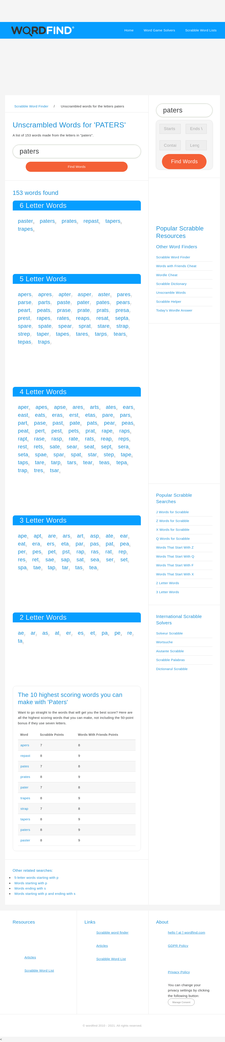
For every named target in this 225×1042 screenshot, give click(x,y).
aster (104, 294)
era (36, 544)
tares (82, 334)
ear (124, 536)
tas (79, 567)
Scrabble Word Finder (173, 257)
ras (95, 552)
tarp (56, 462)
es (80, 633)
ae (21, 633)
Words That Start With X (175, 574)
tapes (62, 334)
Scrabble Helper (168, 301)
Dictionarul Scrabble (172, 669)
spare (25, 326)
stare (104, 326)
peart (24, 310)
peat (23, 431)
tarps (101, 334)
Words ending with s (30, 888)
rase (39, 439)
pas (94, 544)
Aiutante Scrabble (170, 651)
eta (65, 544)
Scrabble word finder (112, 932)
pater (83, 302)
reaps (83, 318)
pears (123, 302)
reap (106, 439)
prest (24, 318)
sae (49, 559)
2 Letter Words (167, 583)
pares (124, 294)
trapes (25, 229)
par (79, 544)
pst (66, 552)
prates (69, 221)
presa (122, 310)
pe (117, 633)
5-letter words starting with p (36, 877)
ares (78, 407)
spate (44, 326)
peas (127, 423)
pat (109, 544)
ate (109, 536)
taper (43, 334)
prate (84, 310)
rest (22, 446)
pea (124, 544)
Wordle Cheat (167, 275)
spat (76, 454)
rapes (43, 318)
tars (71, 462)
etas (90, 415)
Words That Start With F (175, 565)
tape (126, 454)
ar (33, 633)
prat (90, 431)
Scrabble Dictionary (171, 284)
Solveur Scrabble (169, 633)
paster (25, 221)
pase (40, 423)
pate (75, 423)
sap (65, 559)
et (92, 633)
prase (64, 310)
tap (51, 567)
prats (103, 310)
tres (38, 470)
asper (84, 294)
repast (91, 221)
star (92, 454)
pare (107, 415)
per (22, 552)
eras (57, 415)
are (52, 536)
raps (124, 431)
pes (37, 552)
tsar (54, 470)
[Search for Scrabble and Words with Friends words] (77, 151)
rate (73, 439)
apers (25, 294)
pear (109, 423)
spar (58, 454)
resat (102, 318)
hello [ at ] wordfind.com (186, 932)
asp (94, 536)
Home (129, 30)
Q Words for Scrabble (173, 538)
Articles (30, 957)
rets (38, 446)
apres (45, 294)
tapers (113, 221)
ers (50, 544)
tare (39, 462)
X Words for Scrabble (173, 529)
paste (63, 302)
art (80, 536)
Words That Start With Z (175, 547)
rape (107, 431)
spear (65, 326)
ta (20, 641)
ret (35, 559)
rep (123, 552)
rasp (56, 439)
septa (121, 318)
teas (104, 462)
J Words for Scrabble (172, 512)
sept (106, 446)
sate (55, 446)
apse (60, 407)
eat (21, 544)
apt (37, 536)
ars (66, 536)
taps (23, 462)
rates (63, 318)
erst (73, 415)
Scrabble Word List (39, 970)
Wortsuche (164, 642)
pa (105, 633)
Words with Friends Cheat (176, 266)
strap (122, 326)
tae (37, 567)
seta (23, 454)
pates (102, 302)
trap (22, 470)
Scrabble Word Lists (201, 30)
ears (128, 407)
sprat (85, 326)
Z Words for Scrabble (172, 521)
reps (123, 439)
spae (41, 454)
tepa (121, 462)
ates (111, 407)
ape (22, 536)
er (68, 633)
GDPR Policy (178, 946)
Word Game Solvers (159, 30)
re (129, 633)
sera (123, 446)
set (124, 559)
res (21, 559)
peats (43, 310)
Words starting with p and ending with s (44, 893)
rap (80, 552)
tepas (24, 342)
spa (22, 567)
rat (108, 552)
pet (52, 552)
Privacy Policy (179, 972)
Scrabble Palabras (170, 660)
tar (65, 567)
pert (40, 431)
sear (72, 446)
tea (93, 567)
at (57, 633)
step (109, 454)
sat (80, 559)
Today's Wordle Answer (174, 310)
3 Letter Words (167, 592)
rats (89, 439)
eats (40, 415)
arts (94, 407)
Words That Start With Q (175, 556)
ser (109, 559)
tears (120, 334)
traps (44, 342)
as (45, 633)
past (58, 423)
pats (92, 423)
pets (74, 431)
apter (65, 294)
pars (125, 415)
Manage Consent (181, 1002)
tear (88, 462)
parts (44, 302)
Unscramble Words (171, 292)
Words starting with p (30, 883)
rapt (22, 439)
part (22, 423)
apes (41, 407)
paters (47, 221)
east (23, 415)
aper (23, 407)
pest (56, 431)
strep (24, 334)
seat (89, 446)
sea (95, 559)
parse (25, 302)
